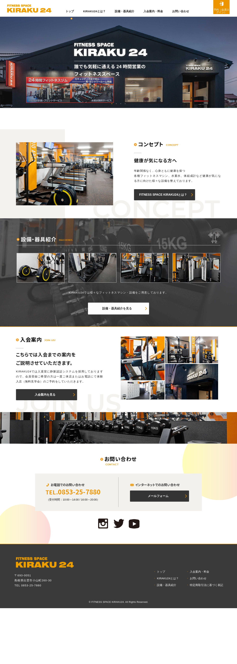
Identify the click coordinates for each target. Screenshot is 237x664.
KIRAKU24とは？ (94, 8)
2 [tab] (116, 104)
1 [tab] (112, 104)
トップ (69, 8)
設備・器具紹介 (126, 8)
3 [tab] (121, 104)
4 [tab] (125, 104)
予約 (213, 7)
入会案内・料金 (156, 8)
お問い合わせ (184, 8)
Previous (10, 64)
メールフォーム (158, 584)
